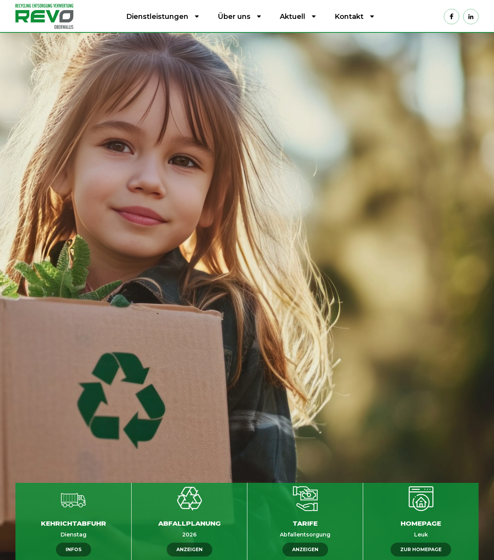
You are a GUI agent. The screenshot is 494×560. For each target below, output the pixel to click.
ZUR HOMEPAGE (421, 549)
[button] (161, 16)
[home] (46, 16)
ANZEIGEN (189, 549)
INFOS (73, 549)
